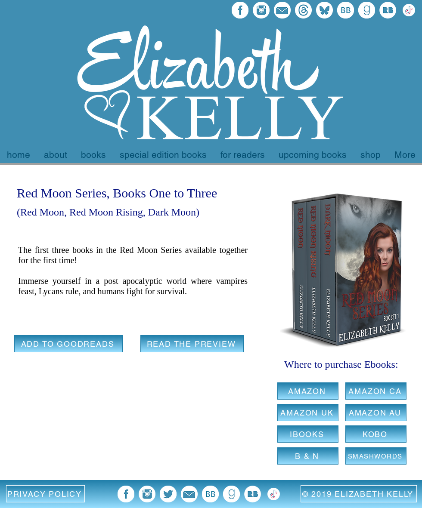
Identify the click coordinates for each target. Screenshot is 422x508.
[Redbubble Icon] (387, 10)
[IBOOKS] (307, 434)
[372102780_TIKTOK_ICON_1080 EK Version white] (408, 10)
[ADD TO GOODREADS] (68, 343)
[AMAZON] (307, 391)
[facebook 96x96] (240, 10)
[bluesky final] (324, 10)
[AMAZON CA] (375, 391)
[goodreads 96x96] (366, 10)
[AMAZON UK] (307, 412)
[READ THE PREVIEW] (192, 343)
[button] (45, 493)
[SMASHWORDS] (375, 456)
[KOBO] (375, 434)
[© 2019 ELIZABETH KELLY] (359, 493)
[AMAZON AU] (375, 412)
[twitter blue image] (168, 494)
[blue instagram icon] (261, 10)
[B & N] (307, 456)
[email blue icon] (282, 10)
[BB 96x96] (345, 10)
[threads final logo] (303, 10)
